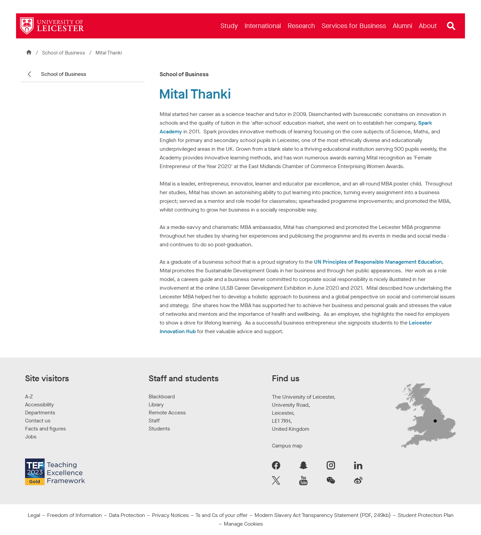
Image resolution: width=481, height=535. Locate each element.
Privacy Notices (170, 515)
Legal (34, 515)
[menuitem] (229, 25)
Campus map (287, 445)
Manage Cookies (243, 523)
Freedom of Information (74, 515)
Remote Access (167, 412)
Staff (154, 420)
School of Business (64, 52)
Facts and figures (45, 428)
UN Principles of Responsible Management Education (378, 261)
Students (159, 428)
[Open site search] (451, 26)
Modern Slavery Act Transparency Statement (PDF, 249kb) (323, 515)
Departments (40, 412)
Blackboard (162, 396)
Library (156, 404)
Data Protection (127, 515)
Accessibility (39, 404)
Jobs (30, 436)
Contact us (37, 420)
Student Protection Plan (426, 515)
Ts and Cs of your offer (221, 515)
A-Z (29, 396)
